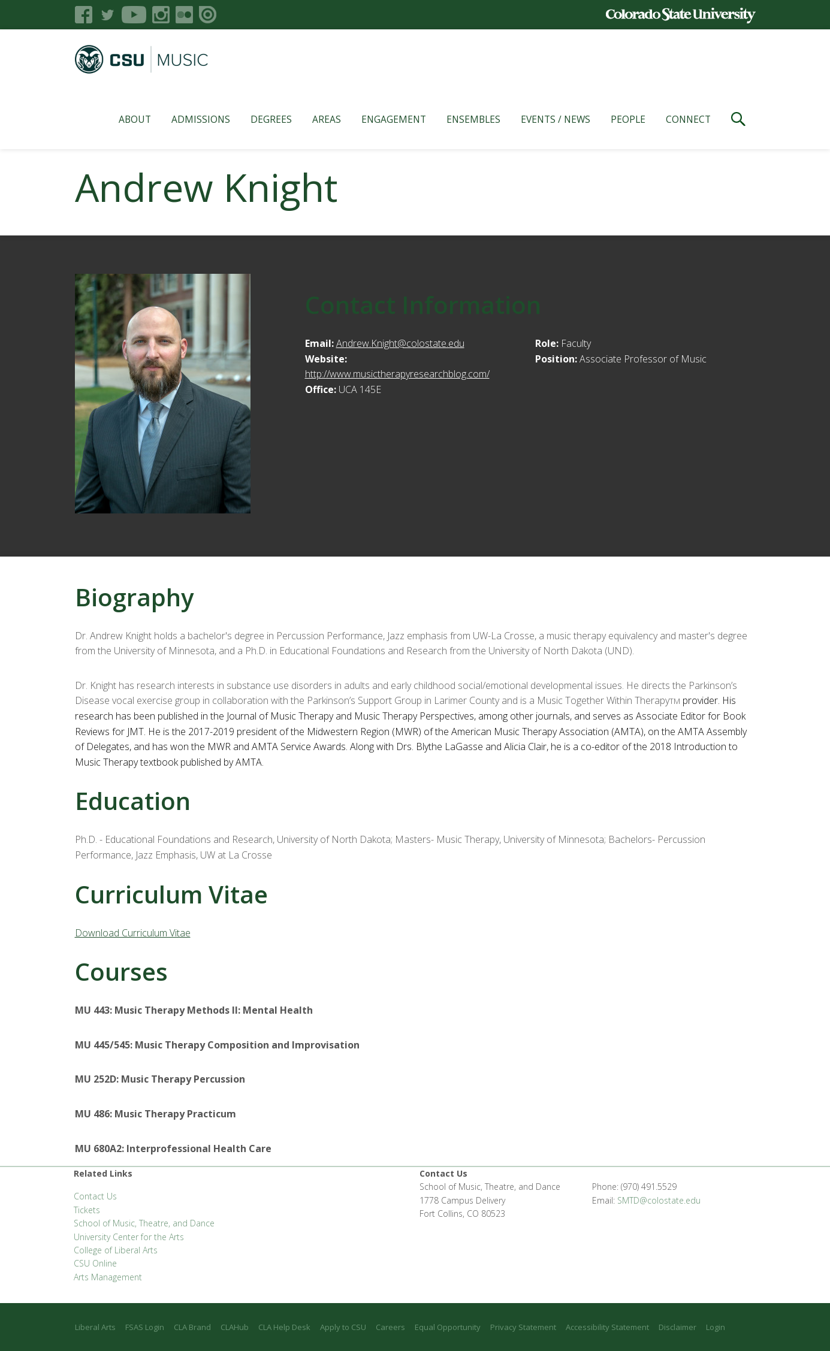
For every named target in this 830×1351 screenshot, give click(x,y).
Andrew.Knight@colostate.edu (400, 343)
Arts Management (108, 1277)
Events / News (555, 119)
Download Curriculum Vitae (133, 932)
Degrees (271, 119)
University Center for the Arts (129, 1237)
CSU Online (95, 1263)
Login (715, 1327)
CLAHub (235, 1327)
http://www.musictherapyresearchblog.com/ (397, 373)
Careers (390, 1327)
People (628, 119)
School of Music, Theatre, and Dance (144, 1223)
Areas (326, 119)
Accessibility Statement (607, 1327)
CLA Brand (192, 1327)
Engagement (393, 119)
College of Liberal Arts (116, 1250)
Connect (688, 119)
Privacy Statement (523, 1327)
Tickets (87, 1210)
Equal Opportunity (448, 1327)
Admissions (200, 119)
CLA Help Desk (284, 1327)
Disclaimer (677, 1327)
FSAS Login (144, 1327)
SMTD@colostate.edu (659, 1200)
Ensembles (473, 119)
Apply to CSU (343, 1327)
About (135, 119)
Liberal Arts (95, 1327)
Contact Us (95, 1196)
